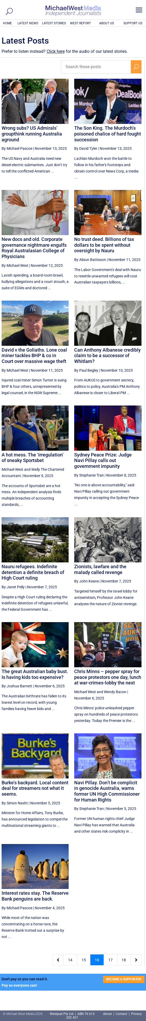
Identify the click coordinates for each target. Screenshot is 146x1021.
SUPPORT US (132, 23)
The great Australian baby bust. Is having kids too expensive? (35, 674)
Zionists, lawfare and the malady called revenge (100, 569)
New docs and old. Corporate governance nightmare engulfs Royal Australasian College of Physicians (34, 247)
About (108, 1014)
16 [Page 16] (97, 960)
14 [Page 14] (70, 960)
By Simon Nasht (15, 803)
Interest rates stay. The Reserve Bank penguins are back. (35, 896)
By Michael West (15, 265)
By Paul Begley (86, 370)
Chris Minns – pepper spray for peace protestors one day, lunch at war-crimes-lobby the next (107, 677)
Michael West (12, 469)
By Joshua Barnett (17, 686)
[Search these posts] (96, 66)
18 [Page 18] (124, 960)
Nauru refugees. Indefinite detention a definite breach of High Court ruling (33, 572)
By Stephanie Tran (89, 475)
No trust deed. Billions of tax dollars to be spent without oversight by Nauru (104, 244)
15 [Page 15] (84, 960)
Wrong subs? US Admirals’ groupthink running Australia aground (32, 133)
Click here (56, 51)
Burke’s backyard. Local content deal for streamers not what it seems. (35, 788)
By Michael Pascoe (17, 148)
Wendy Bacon (115, 692)
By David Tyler (85, 148)
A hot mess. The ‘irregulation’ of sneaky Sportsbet (33, 457)
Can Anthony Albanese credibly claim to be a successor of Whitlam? (107, 355)
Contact (121, 1014)
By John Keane (86, 581)
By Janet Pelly (13, 587)
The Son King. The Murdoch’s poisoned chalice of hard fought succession (107, 133)
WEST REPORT (80, 23)
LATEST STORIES (54, 23)
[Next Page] (136, 960)
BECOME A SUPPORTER (123, 979)
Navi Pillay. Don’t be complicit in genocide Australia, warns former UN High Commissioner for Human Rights (107, 791)
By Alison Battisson (90, 260)
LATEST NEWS (27, 23)
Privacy (136, 1014)
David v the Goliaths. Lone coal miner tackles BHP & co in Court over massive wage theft (34, 355)
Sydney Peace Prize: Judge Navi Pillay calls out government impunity (103, 460)
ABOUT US (106, 23)
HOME (7, 23)
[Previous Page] (58, 960)
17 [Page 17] (110, 960)
